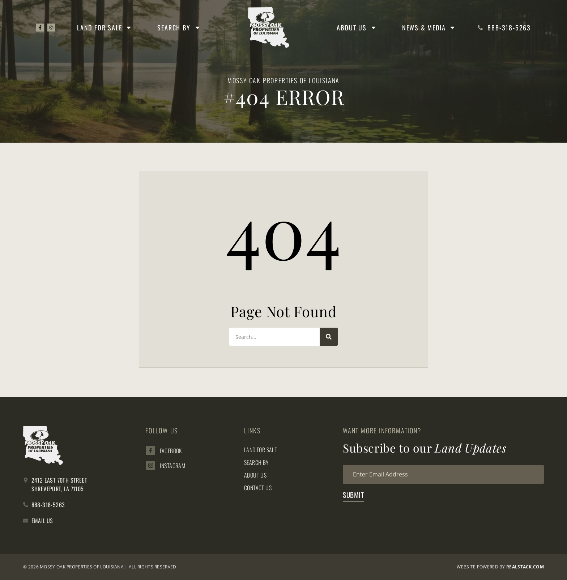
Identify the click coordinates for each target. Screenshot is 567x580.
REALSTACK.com (525, 567)
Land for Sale (104, 27)
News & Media (429, 27)
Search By (179, 27)
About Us (356, 27)
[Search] (329, 337)
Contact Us (258, 487)
